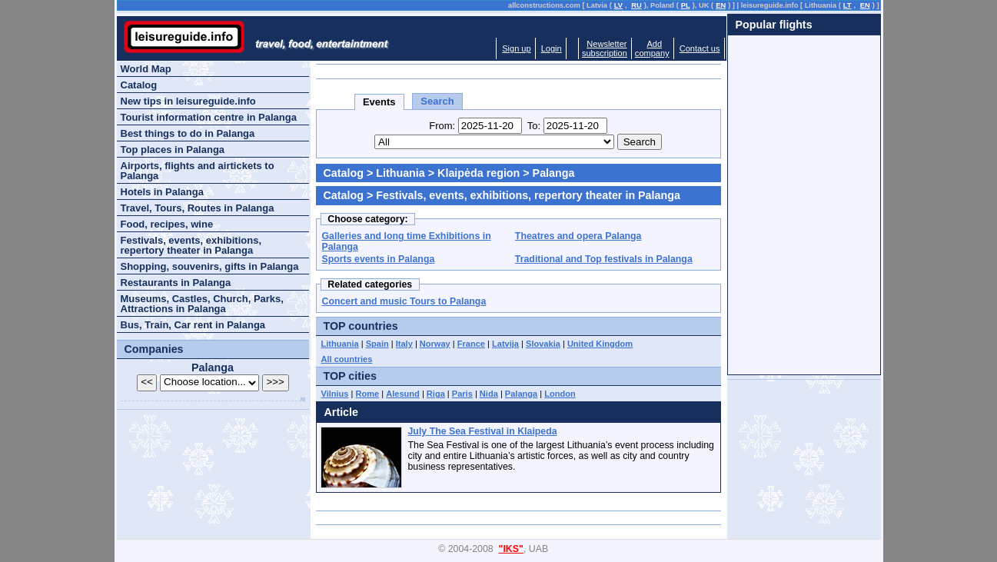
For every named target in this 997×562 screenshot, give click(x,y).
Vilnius (335, 393)
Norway (435, 343)
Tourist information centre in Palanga (209, 117)
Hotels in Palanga (162, 192)
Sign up (516, 48)
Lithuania (400, 173)
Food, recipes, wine (167, 224)
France (471, 343)
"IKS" (511, 549)
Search (437, 101)
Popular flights (774, 24)
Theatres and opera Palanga (578, 236)
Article (341, 412)
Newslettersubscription (604, 48)
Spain (377, 343)
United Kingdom (600, 343)
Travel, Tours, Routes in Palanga (197, 208)
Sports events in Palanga (378, 259)
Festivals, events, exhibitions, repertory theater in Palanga (191, 245)
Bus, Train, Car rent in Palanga (193, 325)
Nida (489, 393)
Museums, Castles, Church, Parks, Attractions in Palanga (202, 303)
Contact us (700, 48)
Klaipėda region (478, 173)
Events (379, 102)
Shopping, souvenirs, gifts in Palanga (210, 266)
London (560, 393)
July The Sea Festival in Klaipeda (482, 431)
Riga (436, 393)
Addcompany (652, 48)
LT (847, 5)
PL (685, 5)
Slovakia (543, 343)
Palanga (521, 393)
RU (636, 5)
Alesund (403, 393)
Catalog (344, 173)
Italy (404, 343)
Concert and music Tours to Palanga (404, 301)
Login (551, 48)
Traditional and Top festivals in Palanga (604, 259)
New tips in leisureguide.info (188, 101)
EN (721, 5)
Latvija (505, 343)
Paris (462, 393)
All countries (347, 359)
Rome (368, 393)
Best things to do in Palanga (188, 133)
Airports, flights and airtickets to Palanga (197, 170)
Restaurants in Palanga (176, 282)
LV (618, 5)
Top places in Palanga (173, 149)
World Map (146, 69)
